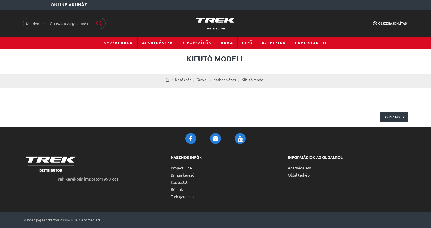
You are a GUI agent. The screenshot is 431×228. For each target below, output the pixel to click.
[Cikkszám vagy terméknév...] (99, 23)
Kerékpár (183, 79)
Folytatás (391, 117)
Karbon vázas (224, 79)
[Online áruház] (56, 5)
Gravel (202, 79)
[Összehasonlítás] (390, 23)
